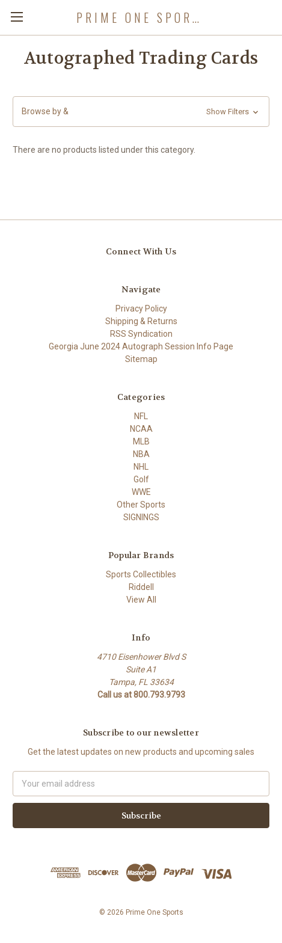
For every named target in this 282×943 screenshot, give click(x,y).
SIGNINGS (141, 517)
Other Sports (141, 504)
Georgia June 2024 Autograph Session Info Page (141, 346)
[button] (141, 111)
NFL (141, 416)
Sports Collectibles (141, 574)
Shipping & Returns (141, 321)
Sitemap (141, 359)
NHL (141, 467)
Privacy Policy (141, 308)
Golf (141, 479)
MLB (141, 441)
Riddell (141, 587)
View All (141, 599)
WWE (141, 492)
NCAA (141, 429)
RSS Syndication (141, 334)
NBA (141, 454)
